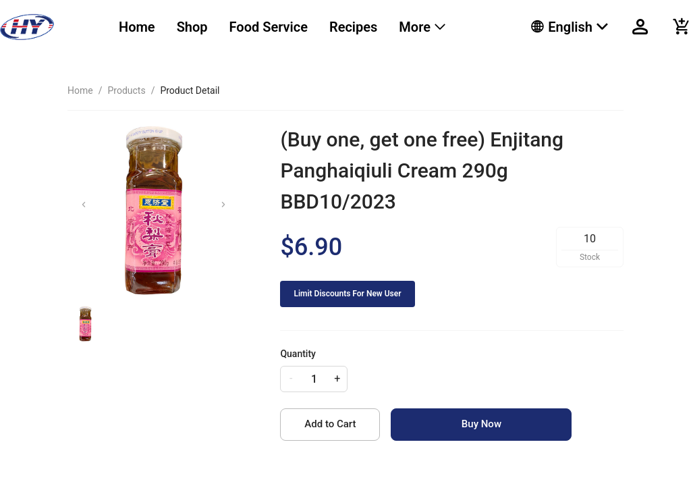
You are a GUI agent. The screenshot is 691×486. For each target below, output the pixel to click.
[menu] (308, 27)
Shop (192, 27)
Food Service (268, 27)
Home (137, 27)
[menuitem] (137, 27)
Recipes (353, 27)
